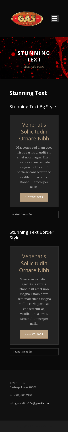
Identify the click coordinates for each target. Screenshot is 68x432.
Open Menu (55, 18)
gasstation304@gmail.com (32, 403)
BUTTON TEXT (34, 197)
